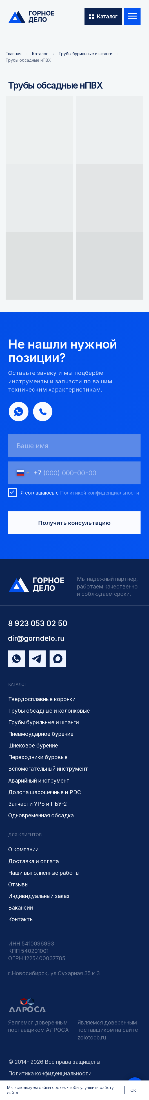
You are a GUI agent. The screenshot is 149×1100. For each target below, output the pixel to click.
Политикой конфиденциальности (99, 494)
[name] (74, 446)
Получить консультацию (74, 523)
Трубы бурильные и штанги (85, 53)
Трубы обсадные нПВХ (28, 60)
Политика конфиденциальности (50, 1073)
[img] (31, 16)
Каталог (40, 53)
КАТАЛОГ (17, 685)
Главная (13, 53)
